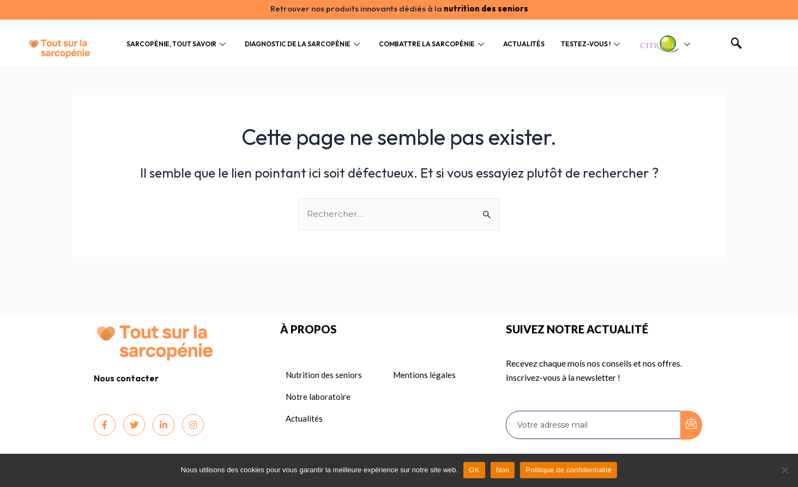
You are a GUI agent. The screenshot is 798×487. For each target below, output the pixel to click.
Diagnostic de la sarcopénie (303, 44)
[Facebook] (105, 425)
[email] (593, 425)
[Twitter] (134, 425)
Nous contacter (126, 378)
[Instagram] (193, 425)
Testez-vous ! (591, 44)
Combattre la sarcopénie (433, 44)
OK (474, 470)
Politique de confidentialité (568, 470)
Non (503, 470)
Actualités (524, 44)
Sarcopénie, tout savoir (177, 44)
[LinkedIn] (163, 425)
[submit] (691, 425)
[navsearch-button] (736, 44)
